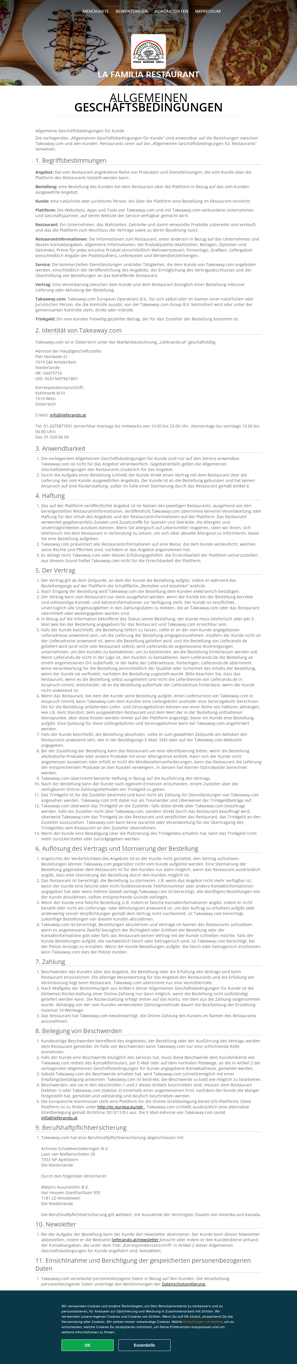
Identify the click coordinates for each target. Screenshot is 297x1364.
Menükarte (95, 11)
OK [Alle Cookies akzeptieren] (88, 1345)
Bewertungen (132, 11)
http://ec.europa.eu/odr (120, 1107)
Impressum (208, 11)
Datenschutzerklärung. (184, 1284)
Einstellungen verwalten (202, 1321)
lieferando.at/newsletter (136, 1239)
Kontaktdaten (171, 11)
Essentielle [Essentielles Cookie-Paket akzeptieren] (144, 1345)
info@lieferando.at (68, 415)
